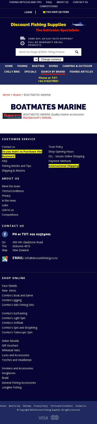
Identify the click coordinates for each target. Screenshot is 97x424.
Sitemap (27, 405)
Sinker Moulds (10, 341)
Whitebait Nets (11, 350)
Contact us (8, 147)
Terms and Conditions (61, 405)
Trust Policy (55, 147)
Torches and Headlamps (17, 360)
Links (5, 205)
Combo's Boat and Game (17, 295)
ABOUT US (62, 2)
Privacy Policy (41, 405)
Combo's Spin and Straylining (19, 327)
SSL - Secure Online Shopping (66, 156)
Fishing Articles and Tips (16, 166)
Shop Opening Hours (61, 151)
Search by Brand (53, 71)
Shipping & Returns (13, 170)
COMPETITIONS (49, 6)
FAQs (49, 2)
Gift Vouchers (10, 345)
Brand (17, 95)
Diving (53, 66)
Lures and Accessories (15, 355)
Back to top (14, 405)
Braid (5, 378)
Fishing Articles (81, 71)
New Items (9, 290)
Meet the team (11, 186)
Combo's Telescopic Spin (17, 332)
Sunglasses (8, 373)
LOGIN (28, 12)
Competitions (10, 214)
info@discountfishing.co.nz (41, 258)
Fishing (22, 66)
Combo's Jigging (12, 300)
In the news (9, 200)
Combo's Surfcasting (14, 313)
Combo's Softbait (12, 322)
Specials (30, 71)
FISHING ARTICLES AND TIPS (25, 2)
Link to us (8, 210)
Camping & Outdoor (77, 66)
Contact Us (80, 405)
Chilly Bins (12, 71)
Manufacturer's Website (37, 117)
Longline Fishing (12, 387)
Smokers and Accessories (17, 368)
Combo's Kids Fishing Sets (18, 305)
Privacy (6, 195)
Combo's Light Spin (13, 318)
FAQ (4, 161)
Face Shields (9, 286)
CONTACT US (80, 2)
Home (9, 66)
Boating (38, 66)
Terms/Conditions (13, 191)
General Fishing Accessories (19, 382)
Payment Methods (59, 161)
